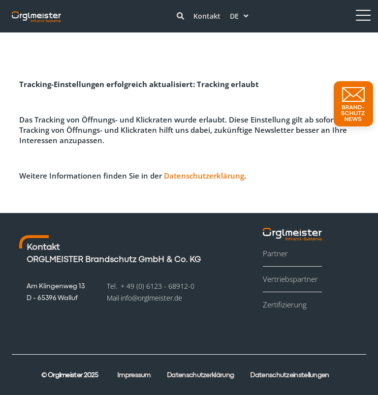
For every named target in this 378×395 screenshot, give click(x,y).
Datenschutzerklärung (204, 176)
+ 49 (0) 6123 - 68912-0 (157, 286)
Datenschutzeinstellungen (289, 375)
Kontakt (206, 16)
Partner (275, 253)
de (239, 16)
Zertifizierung (285, 304)
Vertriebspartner (290, 279)
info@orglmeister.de (151, 298)
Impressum (134, 375)
